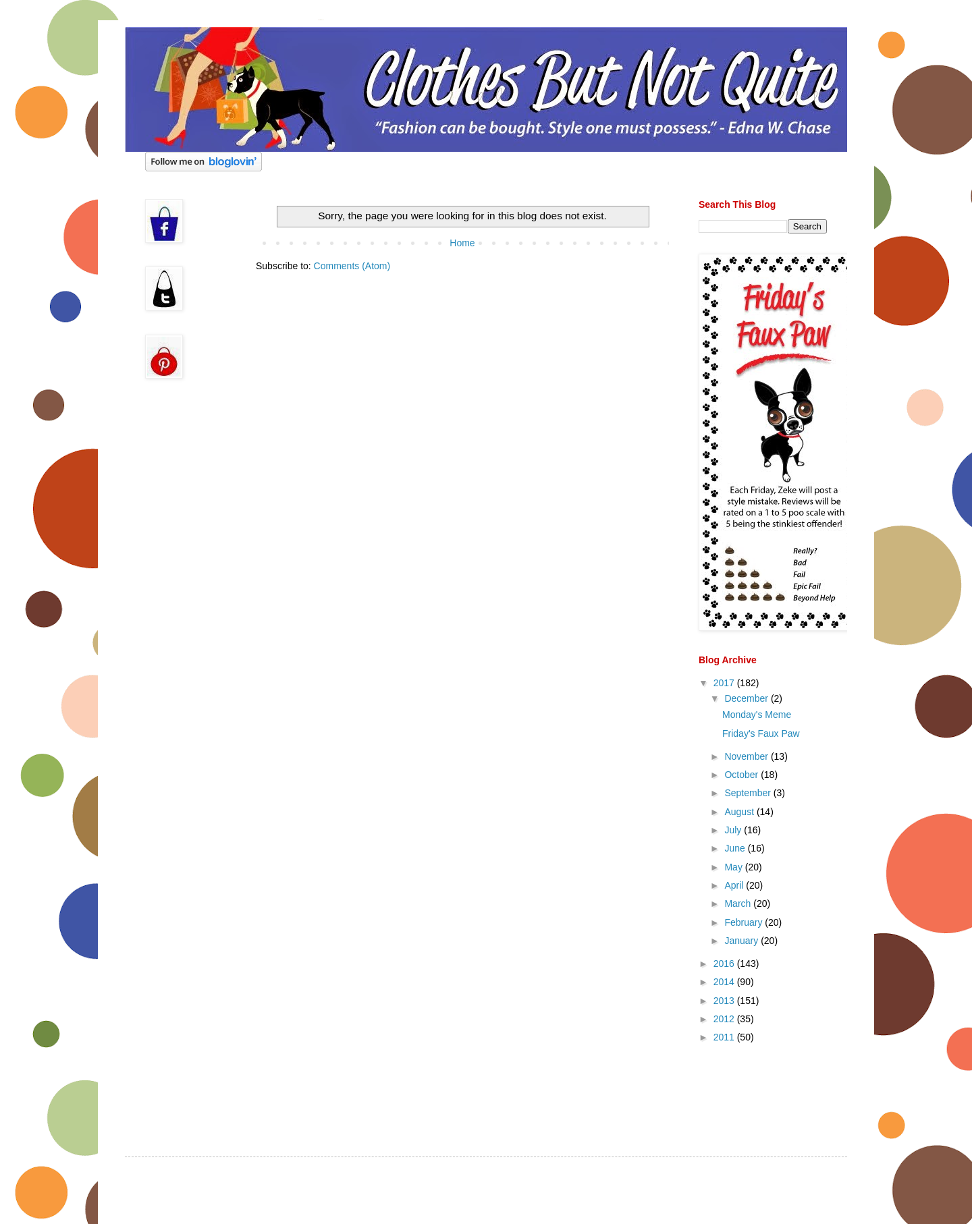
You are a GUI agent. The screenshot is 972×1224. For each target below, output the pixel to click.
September (748, 792)
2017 (725, 682)
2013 (725, 1000)
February (744, 922)
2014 (725, 981)
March (738, 903)
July (734, 830)
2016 (725, 963)
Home (462, 243)
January (742, 940)
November (747, 756)
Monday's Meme (756, 714)
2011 (725, 1037)
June (735, 848)
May (734, 867)
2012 (725, 1018)
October (742, 774)
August (740, 811)
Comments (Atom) (352, 265)
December (747, 698)
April (735, 885)
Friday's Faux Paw (761, 733)
